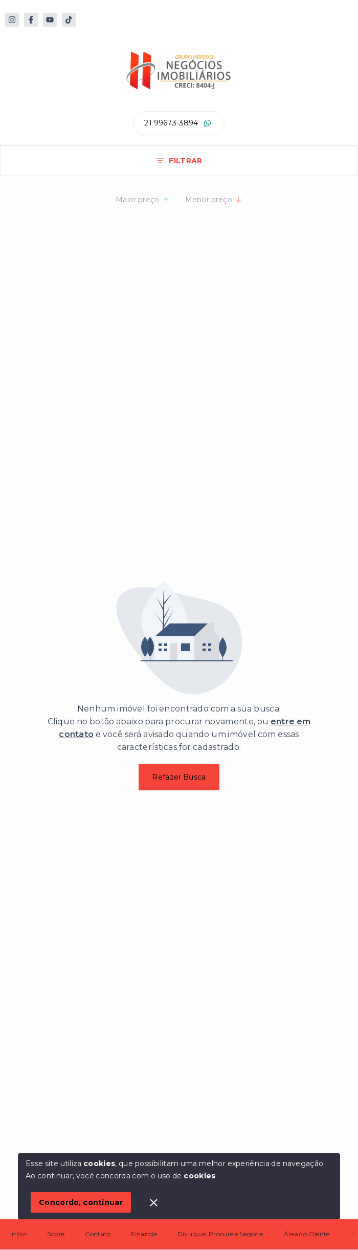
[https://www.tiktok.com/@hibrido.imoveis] (69, 20)
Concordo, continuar (81, 1202)
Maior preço (143, 199)
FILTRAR (178, 160)
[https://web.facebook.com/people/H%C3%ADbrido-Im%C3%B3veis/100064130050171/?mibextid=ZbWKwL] (31, 20)
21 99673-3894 (171, 122)
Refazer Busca (179, 777)
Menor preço (214, 199)
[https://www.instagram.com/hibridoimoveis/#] (12, 20)
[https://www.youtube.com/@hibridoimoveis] (50, 20)
